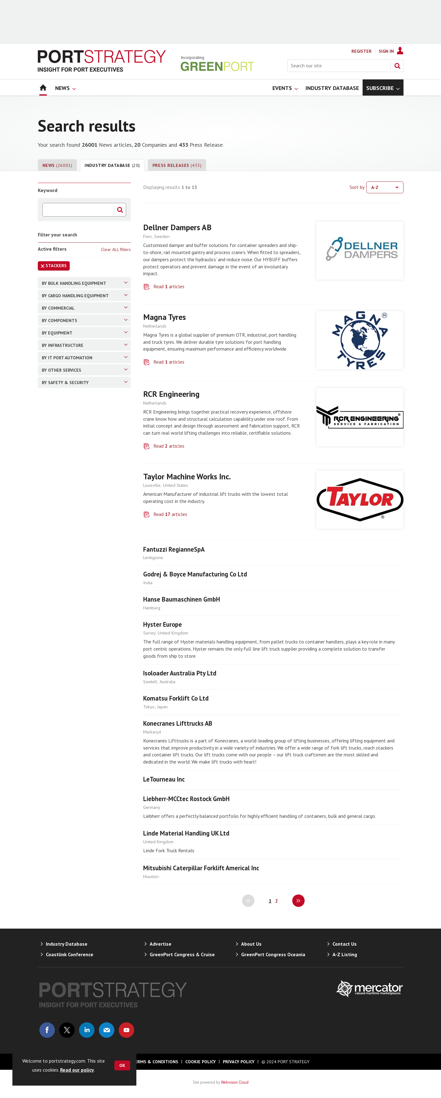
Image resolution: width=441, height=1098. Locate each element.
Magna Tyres (164, 317)
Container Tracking (72, 836)
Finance (61, 543)
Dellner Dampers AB (177, 227)
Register (361, 51)
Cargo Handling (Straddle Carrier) (87, 462)
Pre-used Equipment (74, 774)
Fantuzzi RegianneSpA (174, 549)
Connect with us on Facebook (47, 1030)
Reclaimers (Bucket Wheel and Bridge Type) (81, 382)
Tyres (58, 619)
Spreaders (63, 587)
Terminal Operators (73, 521)
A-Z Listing (345, 954)
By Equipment (85, 640)
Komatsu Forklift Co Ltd (176, 698)
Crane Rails (64, 576)
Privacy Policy (238, 1061)
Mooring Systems (71, 664)
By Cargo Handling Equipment (85, 396)
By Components (85, 564)
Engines (61, 609)
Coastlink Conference (69, 954)
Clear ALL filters (116, 249)
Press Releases (176, 165)
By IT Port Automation (85, 728)
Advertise (160, 944)
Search (397, 66)
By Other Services (85, 751)
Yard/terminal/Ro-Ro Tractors (84, 674)
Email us (107, 1030)
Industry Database (112, 165)
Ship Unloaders (68, 317)
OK (122, 1065)
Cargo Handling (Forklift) (79, 441)
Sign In (386, 51)
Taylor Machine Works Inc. (187, 476)
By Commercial (85, 509)
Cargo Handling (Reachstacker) (84, 430)
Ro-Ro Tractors (69, 685)
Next (298, 900)
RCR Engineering (171, 394)
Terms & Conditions (155, 1061)
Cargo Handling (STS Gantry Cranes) (86, 477)
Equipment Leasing (72, 785)
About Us (251, 944)
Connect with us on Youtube (126, 1030)
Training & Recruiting (74, 763)
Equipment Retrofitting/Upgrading (85, 799)
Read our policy (77, 1070)
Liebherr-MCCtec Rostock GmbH (186, 799)
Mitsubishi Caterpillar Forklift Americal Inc (201, 868)
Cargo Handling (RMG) (76, 452)
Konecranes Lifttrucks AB (177, 723)
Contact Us (345, 944)
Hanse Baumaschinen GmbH (181, 599)
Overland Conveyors (74, 328)
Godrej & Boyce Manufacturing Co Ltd (195, 574)
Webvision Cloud (235, 1082)
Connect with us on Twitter (67, 1030)
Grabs (59, 598)
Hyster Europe (162, 624)
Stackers (52, 267)
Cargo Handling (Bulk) (75, 419)
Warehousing (66, 653)
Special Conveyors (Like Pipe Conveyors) (79, 364)
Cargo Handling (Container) (82, 408)
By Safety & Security (85, 824)
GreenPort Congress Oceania (273, 954)
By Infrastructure (85, 706)
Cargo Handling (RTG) (75, 492)
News (57, 165)
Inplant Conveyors (72, 339)
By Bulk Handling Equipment (85, 283)
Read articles (168, 286)
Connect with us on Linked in (87, 1030)
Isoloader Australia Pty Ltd (179, 673)
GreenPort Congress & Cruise (182, 954)
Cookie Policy (200, 1061)
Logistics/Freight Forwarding (83, 532)
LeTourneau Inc (164, 779)
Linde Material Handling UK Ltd (186, 833)
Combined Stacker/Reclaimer (82, 350)
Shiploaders (65, 306)
